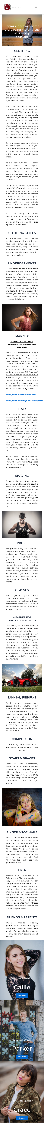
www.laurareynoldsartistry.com (28, 401)
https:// (9, 401)
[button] (36, 7)
